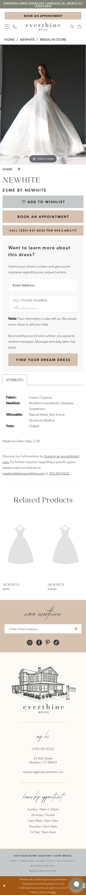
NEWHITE (27, 39)
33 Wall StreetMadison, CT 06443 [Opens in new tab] (43, 760)
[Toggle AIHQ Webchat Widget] (76, 884)
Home (9, 39)
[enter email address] (43, 628)
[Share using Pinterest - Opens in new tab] (19, 169)
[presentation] (20, 544)
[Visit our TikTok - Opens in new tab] (56, 642)
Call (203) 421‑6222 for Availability (43, 230)
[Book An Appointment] (43, 15)
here (53, 892)
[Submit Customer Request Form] (43, 359)
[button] (7, 26)
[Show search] (72, 26)
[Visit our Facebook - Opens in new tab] (39, 642)
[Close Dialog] (4, 885)
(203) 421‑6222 (43, 749)
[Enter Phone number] (41, 307)
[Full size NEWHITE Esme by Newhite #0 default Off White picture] (43, 104)
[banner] (43, 26)
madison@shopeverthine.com (24, 473)
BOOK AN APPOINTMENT (43, 216)
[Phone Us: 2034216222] (14, 26)
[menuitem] (7, 26)
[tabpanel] (43, 104)
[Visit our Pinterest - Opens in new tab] (47, 642)
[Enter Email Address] (43, 285)
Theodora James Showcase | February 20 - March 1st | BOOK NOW (43, 4)
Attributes (14, 379)
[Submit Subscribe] (75, 628)
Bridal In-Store (53, 39)
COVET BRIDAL (62, 855)
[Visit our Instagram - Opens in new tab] (30, 642)
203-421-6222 (59, 473)
